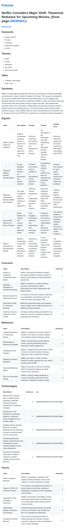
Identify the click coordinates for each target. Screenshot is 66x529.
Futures (7, 5)
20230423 (17, 21)
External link (6, 27)
